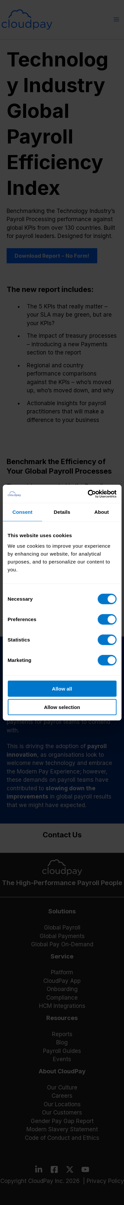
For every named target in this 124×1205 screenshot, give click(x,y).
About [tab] (101, 512)
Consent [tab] (22, 512)
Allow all (62, 688)
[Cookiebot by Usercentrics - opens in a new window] (88, 493)
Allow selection (62, 707)
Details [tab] (62, 512)
